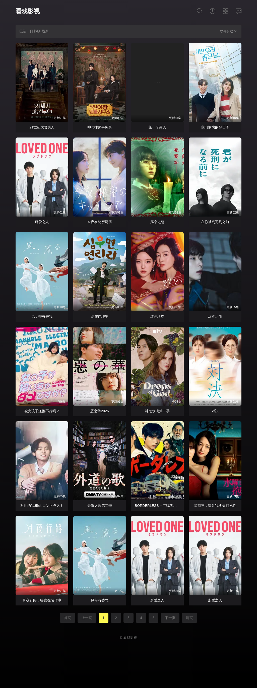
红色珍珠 (157, 316)
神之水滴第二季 (157, 411)
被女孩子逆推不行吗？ (41, 411)
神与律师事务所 (99, 127)
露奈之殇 (157, 222)
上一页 (87, 618)
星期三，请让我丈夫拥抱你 (215, 506)
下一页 (170, 618)
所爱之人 (42, 222)
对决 (215, 411)
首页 (67, 618)
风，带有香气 (41, 316)
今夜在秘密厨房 (99, 222)
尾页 (189, 618)
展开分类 (229, 31)
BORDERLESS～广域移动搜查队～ (162, 506)
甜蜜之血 (215, 316)
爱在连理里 (99, 316)
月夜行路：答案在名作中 (42, 600)
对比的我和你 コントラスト (41, 506)
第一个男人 (157, 127)
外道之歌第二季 (99, 506)
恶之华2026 (99, 411)
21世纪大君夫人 (41, 127)
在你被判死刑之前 (215, 222)
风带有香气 (99, 600)
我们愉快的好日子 (215, 127)
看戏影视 (28, 11)
